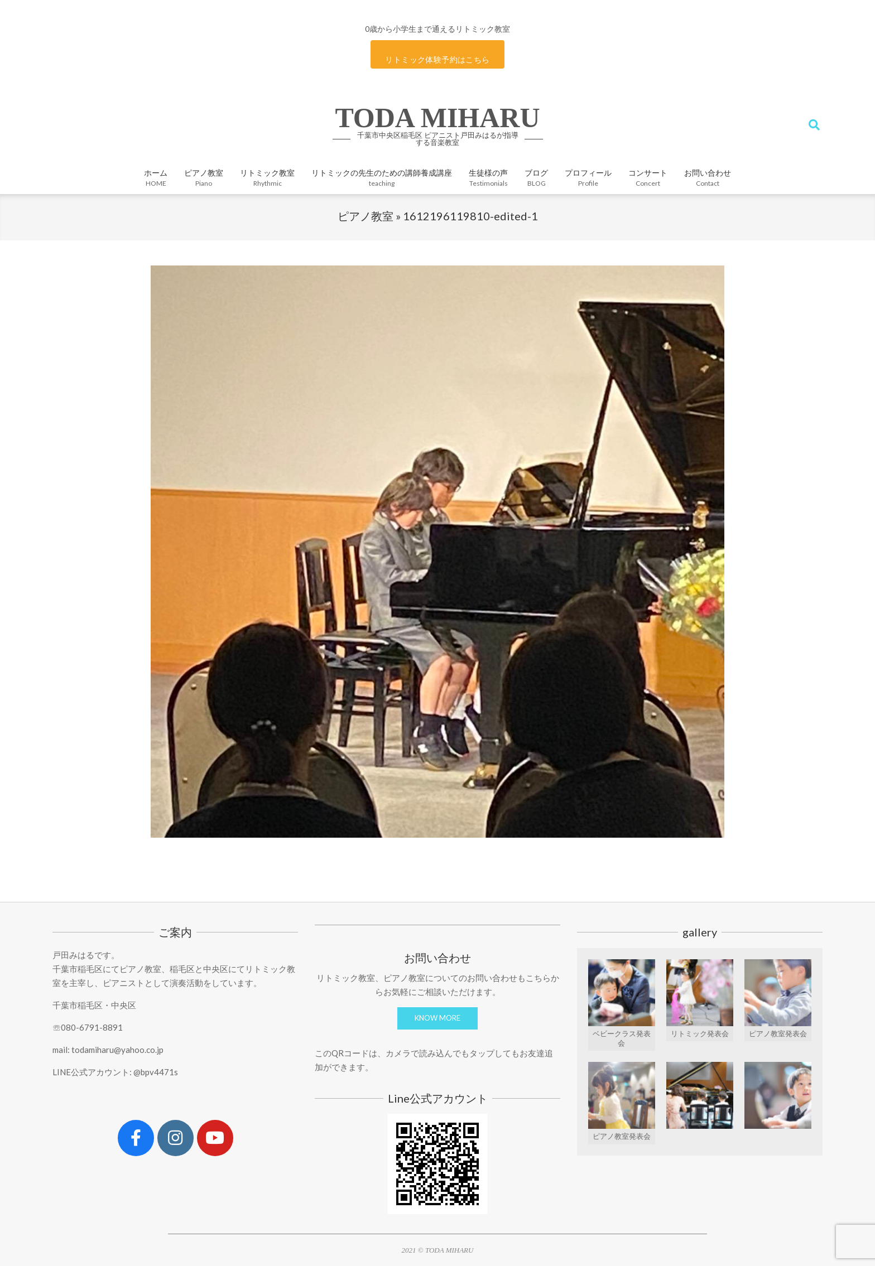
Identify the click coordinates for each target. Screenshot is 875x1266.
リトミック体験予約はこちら (437, 59)
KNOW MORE (437, 1017)
